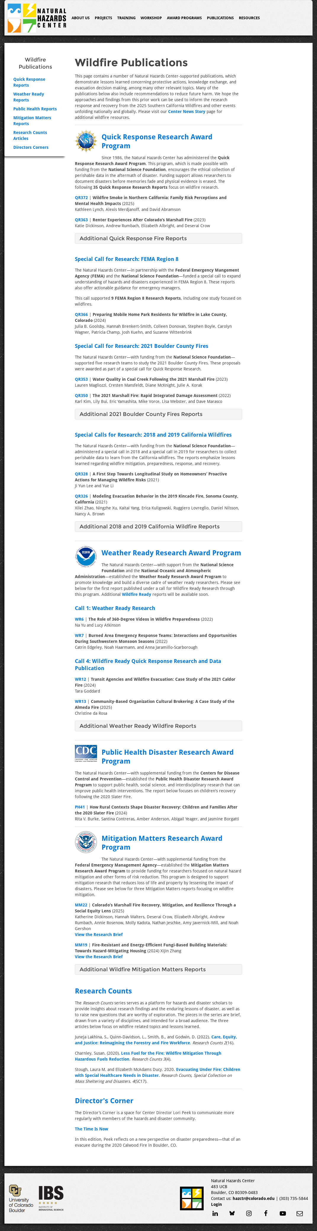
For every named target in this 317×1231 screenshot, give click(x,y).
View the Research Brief (99, 934)
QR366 (81, 314)
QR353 (81, 379)
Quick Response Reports (29, 82)
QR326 (81, 496)
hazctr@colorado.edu (254, 1198)
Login (216, 1204)
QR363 (81, 219)
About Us (81, 18)
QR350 (81, 395)
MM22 (81, 905)
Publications (220, 18)
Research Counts (103, 991)
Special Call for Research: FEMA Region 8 (126, 259)
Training (126, 18)
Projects (103, 18)
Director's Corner (104, 1101)
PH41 (80, 807)
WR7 (79, 635)
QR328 (81, 474)
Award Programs (184, 18)
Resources (249, 18)
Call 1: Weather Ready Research (115, 608)
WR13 (80, 701)
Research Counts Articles (30, 135)
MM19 (81, 945)
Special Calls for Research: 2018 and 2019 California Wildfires (153, 435)
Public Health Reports (35, 109)
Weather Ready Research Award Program (171, 553)
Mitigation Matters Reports (32, 120)
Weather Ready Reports (28, 97)
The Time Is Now (91, 1129)
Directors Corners (31, 147)
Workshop (151, 18)
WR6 (79, 619)
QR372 (81, 197)
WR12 (80, 679)
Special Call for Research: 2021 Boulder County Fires (141, 346)
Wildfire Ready (136, 594)
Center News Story (186, 111)
